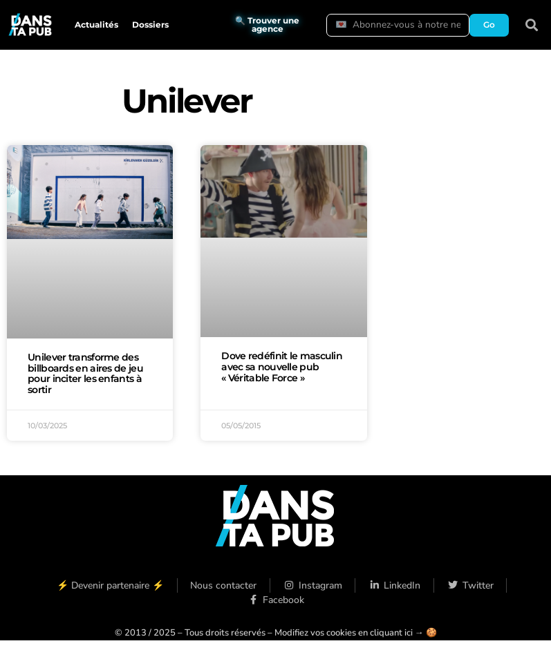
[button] (532, 25)
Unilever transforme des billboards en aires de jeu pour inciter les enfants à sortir (85, 373)
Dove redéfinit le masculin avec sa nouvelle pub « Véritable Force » (281, 367)
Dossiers (150, 24)
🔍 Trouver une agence (267, 24)
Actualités (96, 24)
